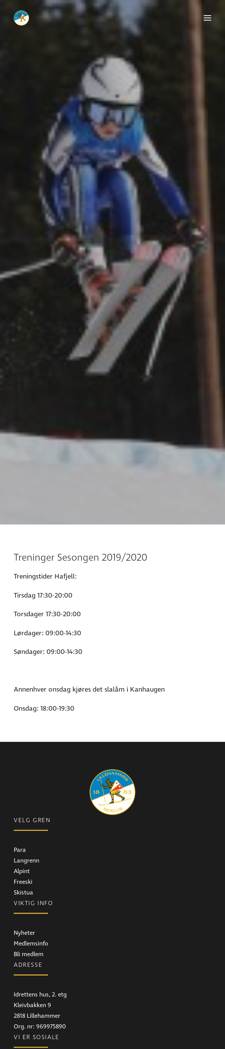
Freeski (23, 800)
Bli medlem (28, 872)
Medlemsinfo (31, 861)
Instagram (28, 995)
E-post (22, 1035)
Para (20, 768)
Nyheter (24, 851)
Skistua (23, 810)
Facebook (27, 984)
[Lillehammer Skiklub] (21, 18)
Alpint (22, 789)
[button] (207, 18)
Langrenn (26, 778)
